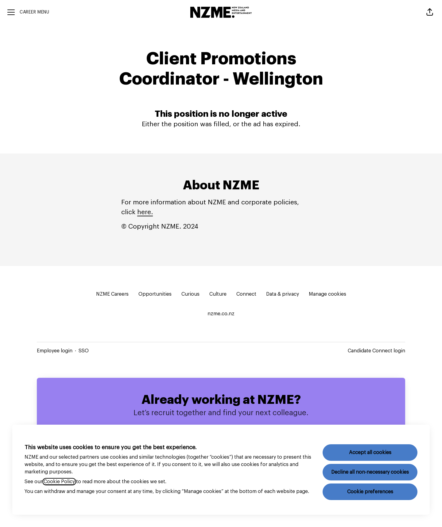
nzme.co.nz (221, 313)
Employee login (54, 350)
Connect (246, 294)
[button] (429, 12)
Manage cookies (327, 294)
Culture (218, 294)
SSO (84, 350)
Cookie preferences (370, 491)
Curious (190, 294)
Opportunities (155, 294)
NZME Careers (112, 294)
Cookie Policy (59, 481)
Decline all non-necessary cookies (370, 472)
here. (145, 212)
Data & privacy (282, 294)
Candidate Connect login (376, 350)
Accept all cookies (370, 452)
